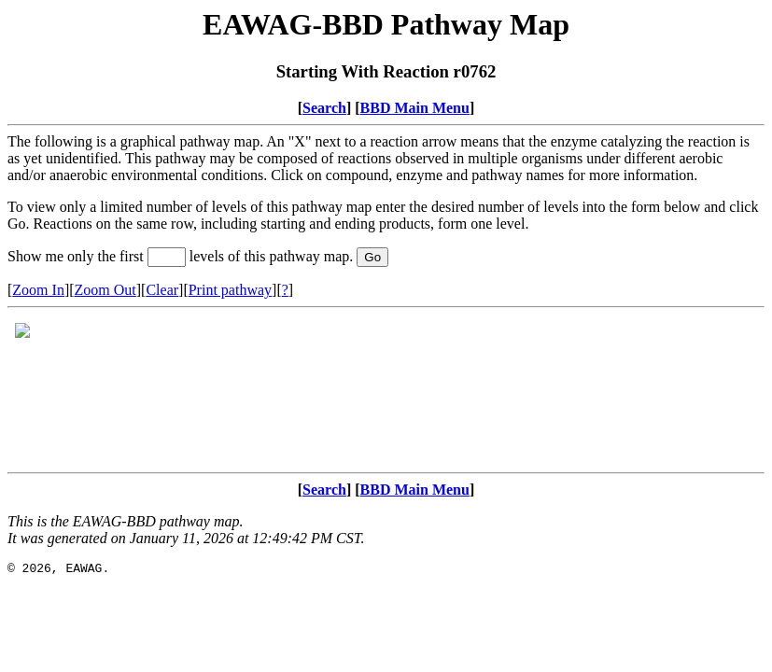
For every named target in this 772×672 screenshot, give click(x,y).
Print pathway (230, 290)
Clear (162, 290)
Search (324, 108)
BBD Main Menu (415, 108)
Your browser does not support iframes (386, 390)
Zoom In (38, 290)
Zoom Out (105, 290)
